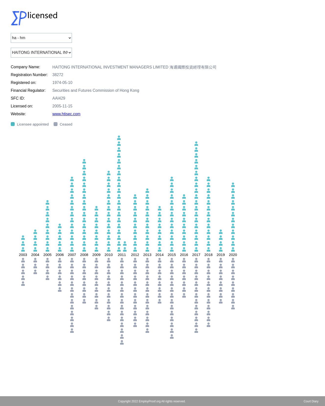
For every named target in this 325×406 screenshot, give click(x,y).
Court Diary (311, 401)
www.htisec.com (66, 114)
